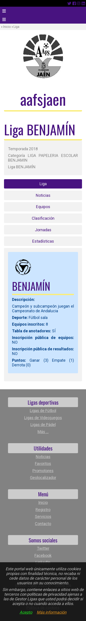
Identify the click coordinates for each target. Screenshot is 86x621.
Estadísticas (43, 241)
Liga (16, 27)
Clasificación (43, 218)
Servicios (43, 516)
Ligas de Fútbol (43, 410)
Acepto (26, 612)
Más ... (43, 431)
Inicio (7, 27)
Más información (51, 612)
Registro (43, 509)
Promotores (43, 470)
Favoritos (43, 463)
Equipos (43, 206)
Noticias (43, 195)
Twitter (43, 548)
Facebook (43, 555)
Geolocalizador (43, 477)
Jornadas (43, 229)
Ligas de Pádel (43, 424)
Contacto (43, 523)
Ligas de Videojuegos (43, 417)
